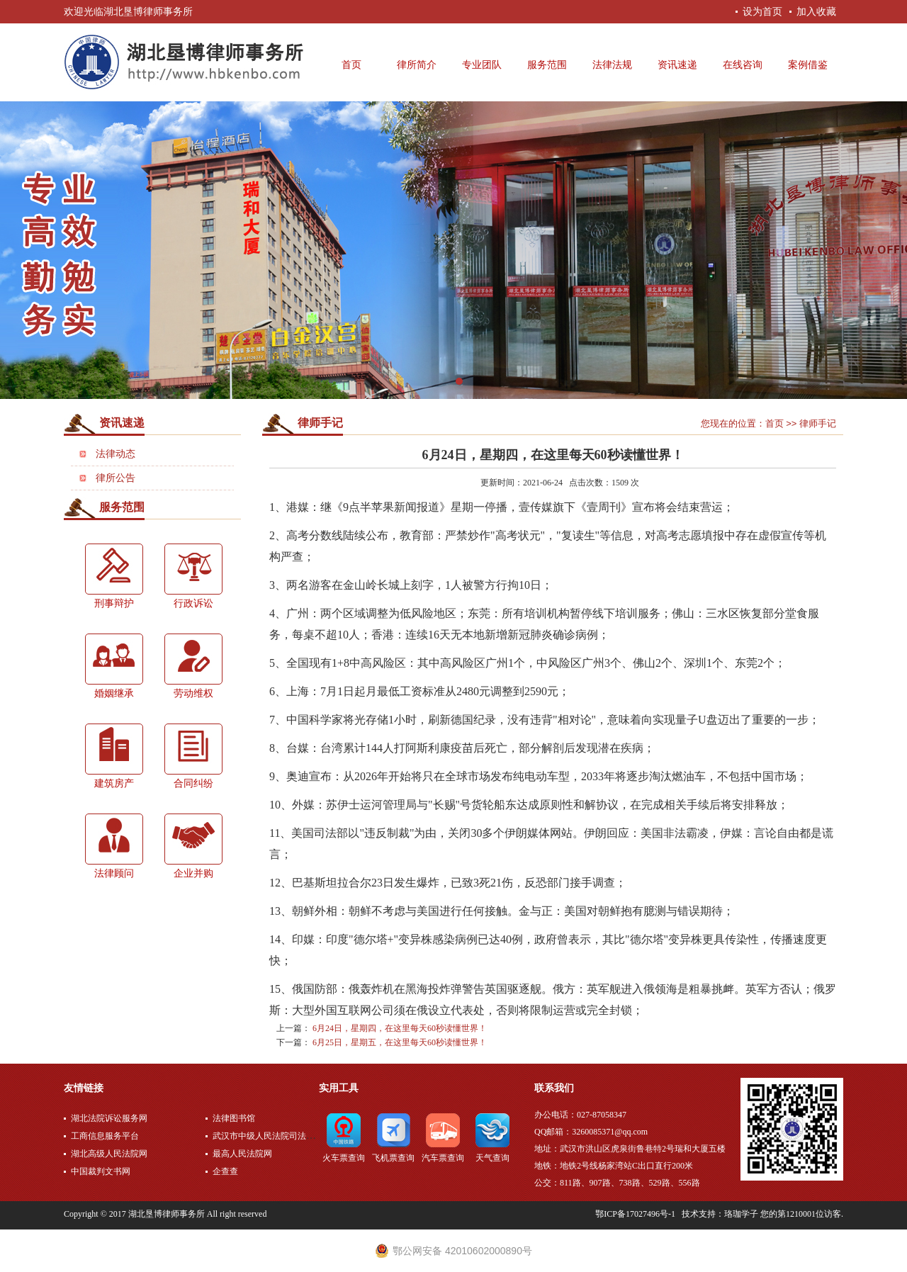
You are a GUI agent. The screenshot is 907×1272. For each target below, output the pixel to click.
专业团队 (482, 65)
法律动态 (115, 454)
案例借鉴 (808, 65)
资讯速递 (677, 65)
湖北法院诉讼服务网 (109, 1118)
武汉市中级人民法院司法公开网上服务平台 (293, 1136)
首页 (351, 65)
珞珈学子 (741, 1214)
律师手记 (320, 423)
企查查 (225, 1171)
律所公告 (115, 478)
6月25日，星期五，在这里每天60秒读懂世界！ (399, 1042)
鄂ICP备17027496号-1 (635, 1214)
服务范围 (547, 65)
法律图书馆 (234, 1118)
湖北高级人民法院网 (109, 1154)
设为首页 (762, 11)
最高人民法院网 (242, 1154)
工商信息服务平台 (105, 1136)
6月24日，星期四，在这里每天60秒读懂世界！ (399, 1028)
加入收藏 (816, 11)
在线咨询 (742, 65)
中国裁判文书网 (100, 1171)
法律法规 (612, 65)
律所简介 (416, 65)
